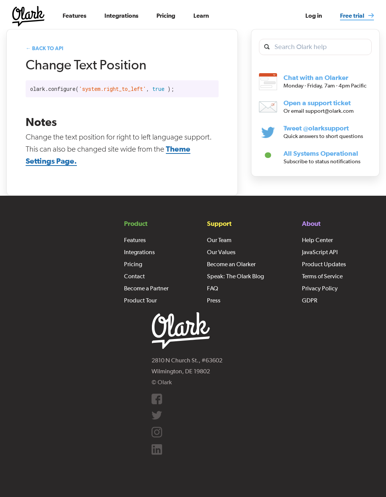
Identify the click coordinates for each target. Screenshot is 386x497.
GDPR (309, 300)
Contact (134, 276)
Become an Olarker (231, 264)
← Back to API (44, 48)
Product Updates (324, 264)
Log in (313, 15)
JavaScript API (320, 252)
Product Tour (140, 300)
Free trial (352, 15)
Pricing (133, 264)
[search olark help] (315, 47)
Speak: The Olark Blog (235, 276)
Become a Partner (146, 288)
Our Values (221, 252)
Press (214, 300)
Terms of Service (322, 276)
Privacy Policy (320, 288)
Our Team (219, 239)
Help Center (317, 239)
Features (135, 239)
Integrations (139, 252)
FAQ (212, 288)
